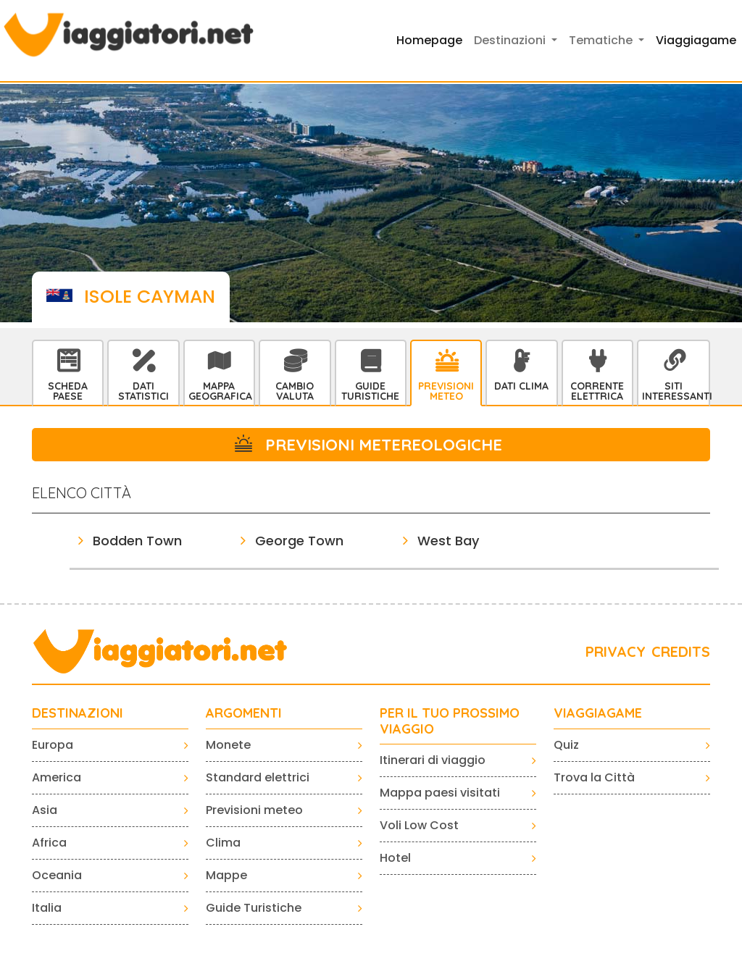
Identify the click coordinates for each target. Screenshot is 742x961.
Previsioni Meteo (446, 391)
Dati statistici (143, 391)
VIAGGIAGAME (598, 713)
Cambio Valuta (294, 391)
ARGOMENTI (244, 713)
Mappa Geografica (220, 391)
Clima (223, 842)
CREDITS (680, 651)
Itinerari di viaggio (432, 760)
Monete (228, 745)
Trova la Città (594, 777)
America (56, 777)
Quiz (566, 745)
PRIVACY (615, 651)
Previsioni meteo (254, 810)
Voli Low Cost (419, 825)
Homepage (429, 40)
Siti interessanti (675, 391)
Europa (52, 745)
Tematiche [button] (602, 40)
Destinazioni (77, 713)
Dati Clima (521, 386)
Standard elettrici (257, 777)
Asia (44, 810)
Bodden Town (137, 541)
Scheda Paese (68, 391)
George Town (299, 541)
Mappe (226, 875)
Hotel (395, 857)
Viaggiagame (696, 40)
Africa (49, 842)
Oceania (57, 875)
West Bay (448, 541)
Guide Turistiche (370, 391)
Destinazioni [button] (511, 40)
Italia (47, 907)
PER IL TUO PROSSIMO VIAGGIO (450, 721)
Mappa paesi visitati (440, 792)
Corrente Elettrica (597, 391)
